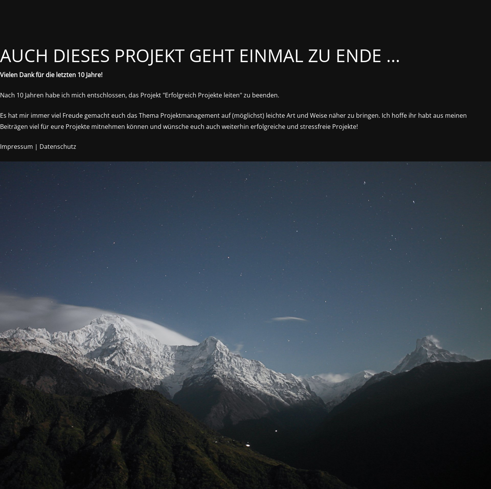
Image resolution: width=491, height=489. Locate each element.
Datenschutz (58, 146)
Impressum (16, 146)
